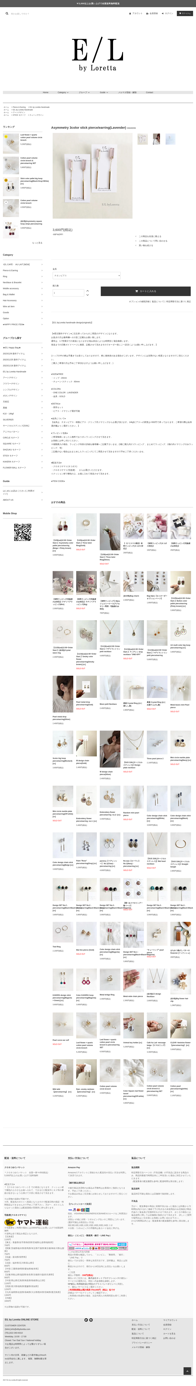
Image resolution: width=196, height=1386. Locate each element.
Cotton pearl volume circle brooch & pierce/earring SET (28, 160)
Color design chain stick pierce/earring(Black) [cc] (180, 818)
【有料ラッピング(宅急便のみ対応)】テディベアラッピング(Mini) (63, 601)
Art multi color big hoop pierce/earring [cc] (180, 646)
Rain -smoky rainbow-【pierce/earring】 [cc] (85, 1090)
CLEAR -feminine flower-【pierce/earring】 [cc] (180, 1044)
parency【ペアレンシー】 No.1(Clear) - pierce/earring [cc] (108, 863)
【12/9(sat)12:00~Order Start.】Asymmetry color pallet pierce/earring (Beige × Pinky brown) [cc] (63, 545)
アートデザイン (19, 112)
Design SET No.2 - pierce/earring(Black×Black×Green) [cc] (63, 908)
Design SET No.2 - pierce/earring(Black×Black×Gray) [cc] (86, 908)
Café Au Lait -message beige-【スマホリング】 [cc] (156, 1045)
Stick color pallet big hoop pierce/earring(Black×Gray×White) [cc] (31, 181)
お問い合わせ (169, 1338)
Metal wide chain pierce (133, 996)
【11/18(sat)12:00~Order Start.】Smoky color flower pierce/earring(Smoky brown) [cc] (86, 659)
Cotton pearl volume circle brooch (28, 201)
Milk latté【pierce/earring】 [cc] (62, 1090)
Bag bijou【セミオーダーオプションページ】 (157, 597)
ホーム (6, 107)
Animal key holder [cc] (132, 1043)
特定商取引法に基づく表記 (178, 301)
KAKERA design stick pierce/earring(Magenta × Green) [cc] (62, 998)
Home (45, 92)
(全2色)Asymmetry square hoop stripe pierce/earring (31, 222)
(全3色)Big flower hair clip (179, 1000)
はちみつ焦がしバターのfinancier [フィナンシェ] (180, 951)
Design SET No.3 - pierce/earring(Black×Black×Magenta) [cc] (110, 908)
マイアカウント (170, 1320)
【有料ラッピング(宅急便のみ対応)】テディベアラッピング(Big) (86, 601)
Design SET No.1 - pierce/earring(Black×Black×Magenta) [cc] (133, 954)
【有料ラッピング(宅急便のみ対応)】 (180, 544)
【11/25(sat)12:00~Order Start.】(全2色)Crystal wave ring (63, 650)
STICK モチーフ (19, 115)
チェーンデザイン (37, 115)
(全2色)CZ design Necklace (154, 995)
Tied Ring (57, 947)
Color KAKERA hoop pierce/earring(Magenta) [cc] (86, 998)
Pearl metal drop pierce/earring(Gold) (84, 703)
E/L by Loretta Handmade (39, 107)
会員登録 (154, 13)
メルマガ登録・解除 (127, 92)
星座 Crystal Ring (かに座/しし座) (132, 704)
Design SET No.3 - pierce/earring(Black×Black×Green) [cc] (157, 908)
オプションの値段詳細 (139, 301)
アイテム (184, 13)
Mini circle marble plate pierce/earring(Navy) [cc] (180, 759)
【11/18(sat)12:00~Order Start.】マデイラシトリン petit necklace (110, 649)
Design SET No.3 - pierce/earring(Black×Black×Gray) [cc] (180, 908)
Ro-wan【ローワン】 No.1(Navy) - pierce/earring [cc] (131, 863)
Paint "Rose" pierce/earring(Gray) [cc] (86, 862)
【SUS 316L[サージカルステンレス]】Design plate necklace (132, 765)
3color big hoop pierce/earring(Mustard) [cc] (62, 761)
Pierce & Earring (19, 107)
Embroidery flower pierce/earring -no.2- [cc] (110, 813)
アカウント (137, 13)
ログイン (169, 13)
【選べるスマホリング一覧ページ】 (133, 904)
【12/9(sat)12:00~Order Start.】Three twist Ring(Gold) (85, 543)
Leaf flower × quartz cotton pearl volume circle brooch (31, 137)
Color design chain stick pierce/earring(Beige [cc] (63, 863)
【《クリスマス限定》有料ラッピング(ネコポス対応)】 (133, 546)
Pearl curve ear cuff (61, 1040)
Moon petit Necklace (108, 704)
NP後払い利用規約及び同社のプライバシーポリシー (92, 1284)
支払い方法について (141, 1324)
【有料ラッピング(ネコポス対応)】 (157, 544)
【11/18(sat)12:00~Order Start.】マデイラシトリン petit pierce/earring (157, 652)
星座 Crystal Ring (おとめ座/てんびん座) (156, 703)
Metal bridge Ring (107, 995)
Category (64, 92)
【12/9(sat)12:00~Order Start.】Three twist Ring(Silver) (109, 557)
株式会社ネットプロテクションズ (103, 1278)
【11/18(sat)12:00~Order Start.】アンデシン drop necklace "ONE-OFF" (133, 652)
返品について (158, 301)
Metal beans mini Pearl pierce (179, 706)
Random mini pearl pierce (131, 814)
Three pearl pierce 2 (155, 759)
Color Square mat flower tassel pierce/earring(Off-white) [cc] (133, 1095)
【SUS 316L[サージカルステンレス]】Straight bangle (180, 864)
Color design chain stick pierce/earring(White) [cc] (157, 818)
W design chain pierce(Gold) (82, 762)
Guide (104, 92)
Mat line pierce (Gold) (85, 950)
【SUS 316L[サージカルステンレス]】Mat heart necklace (156, 861)
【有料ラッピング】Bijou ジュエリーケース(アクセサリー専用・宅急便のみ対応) (110, 605)
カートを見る (169, 1333)
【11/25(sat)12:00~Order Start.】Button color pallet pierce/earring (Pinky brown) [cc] (180, 602)
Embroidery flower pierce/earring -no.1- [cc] (86, 819)
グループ (85, 92)
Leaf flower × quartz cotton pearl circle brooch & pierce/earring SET (110, 1044)
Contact (149, 92)
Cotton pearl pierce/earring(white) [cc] (179, 1088)
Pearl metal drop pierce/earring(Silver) (61, 718)
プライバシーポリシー (142, 1342)
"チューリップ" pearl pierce (155, 951)
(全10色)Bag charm (131, 596)
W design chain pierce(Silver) (106, 773)
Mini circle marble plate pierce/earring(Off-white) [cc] (63, 814)
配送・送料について (141, 1329)
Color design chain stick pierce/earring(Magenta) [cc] (110, 952)
